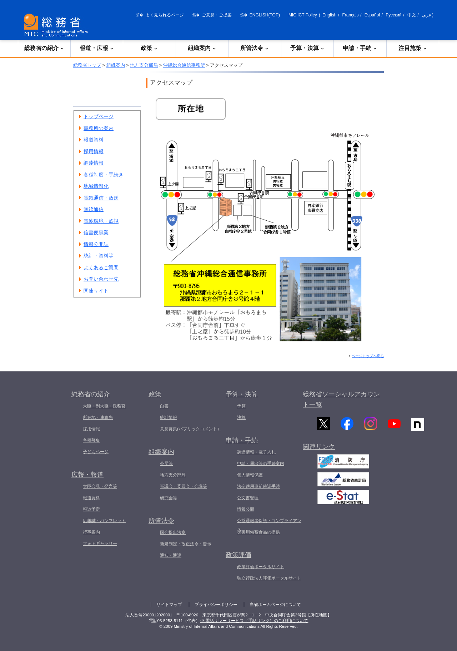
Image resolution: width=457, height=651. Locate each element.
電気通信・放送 (101, 198)
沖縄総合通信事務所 (184, 65)
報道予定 (91, 509)
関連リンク (319, 450)
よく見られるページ (164, 14)
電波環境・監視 (101, 221)
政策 (149, 48)
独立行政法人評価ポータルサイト (269, 578)
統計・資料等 (99, 256)
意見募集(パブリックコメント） (190, 428)
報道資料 (94, 139)
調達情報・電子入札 (256, 452)
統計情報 (168, 417)
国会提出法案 (173, 532)
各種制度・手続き (104, 174)
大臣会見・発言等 (100, 486)
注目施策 (412, 48)
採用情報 (94, 151)
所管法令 (254, 48)
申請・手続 (360, 48)
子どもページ (96, 451)
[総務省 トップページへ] (57, 25)
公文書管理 (247, 497)
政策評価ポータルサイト (260, 566)
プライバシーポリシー (216, 604)
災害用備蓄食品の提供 (258, 532)
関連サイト (96, 291)
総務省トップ (87, 65)
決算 (241, 417)
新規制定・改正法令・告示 (185, 543)
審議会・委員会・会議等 (183, 486)
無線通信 (94, 209)
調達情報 (94, 163)
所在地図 (318, 615)
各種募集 (91, 440)
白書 (164, 406)
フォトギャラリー (100, 543)
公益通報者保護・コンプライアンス (269, 525)
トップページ (99, 116)
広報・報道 (87, 474)
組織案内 (202, 48)
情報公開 (245, 509)
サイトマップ (169, 604)
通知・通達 (170, 555)
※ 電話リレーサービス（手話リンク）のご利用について (254, 621)
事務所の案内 (99, 128)
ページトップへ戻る (368, 356)
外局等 (166, 463)
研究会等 (168, 497)
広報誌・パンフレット (104, 520)
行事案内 (91, 532)
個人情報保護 (250, 474)
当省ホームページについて (275, 604)
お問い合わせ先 (101, 279)
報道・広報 (97, 48)
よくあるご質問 (101, 267)
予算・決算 (307, 48)
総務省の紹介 (44, 48)
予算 (241, 406)
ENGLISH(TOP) (265, 14)
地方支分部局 (144, 65)
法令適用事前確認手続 (258, 486)
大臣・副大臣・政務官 (104, 406)
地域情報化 (96, 186)
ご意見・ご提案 (217, 14)
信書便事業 (96, 232)
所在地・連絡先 (98, 417)
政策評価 (238, 555)
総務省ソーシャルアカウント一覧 (341, 399)
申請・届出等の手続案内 (260, 463)
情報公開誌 (96, 244)
